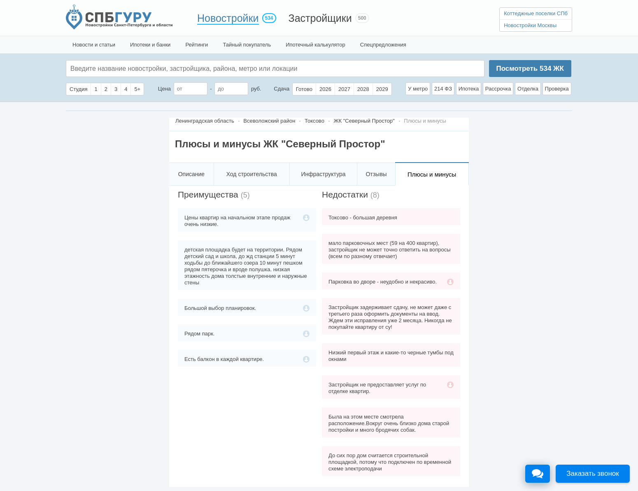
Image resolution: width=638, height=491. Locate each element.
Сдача (281, 89)
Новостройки (228, 18)
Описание (191, 174)
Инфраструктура (323, 174)
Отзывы (376, 174)
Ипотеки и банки (150, 45)
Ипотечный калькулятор (315, 45)
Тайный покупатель (247, 45)
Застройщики (320, 18)
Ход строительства (251, 174)
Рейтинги (196, 45)
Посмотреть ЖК (529, 68)
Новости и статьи (93, 45)
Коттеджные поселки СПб (536, 13)
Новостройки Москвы (530, 25)
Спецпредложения (383, 45)
